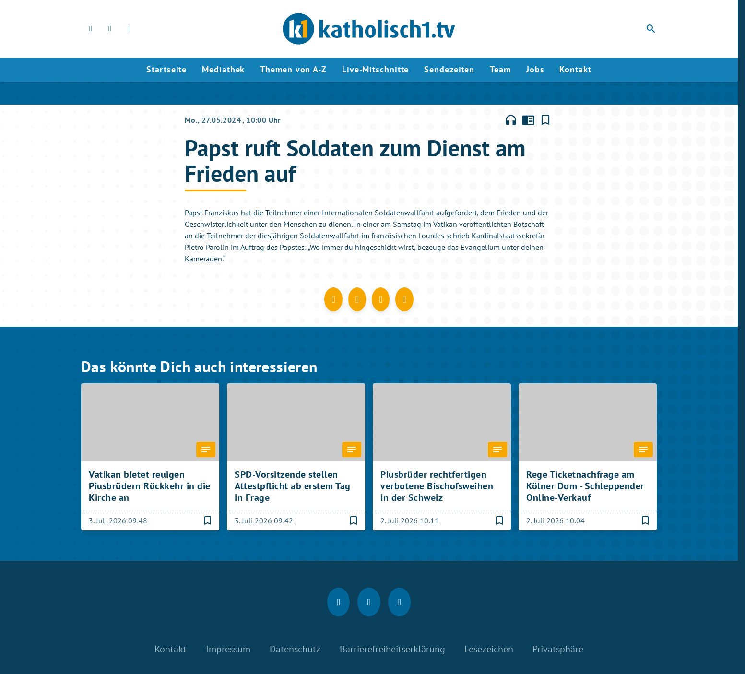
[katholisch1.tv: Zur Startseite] (369, 29)
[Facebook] (90, 28)
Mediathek (223, 69)
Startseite (166, 69)
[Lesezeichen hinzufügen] (545, 120)
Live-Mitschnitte (375, 69)
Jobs (535, 69)
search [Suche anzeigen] (651, 29)
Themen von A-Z (293, 69)
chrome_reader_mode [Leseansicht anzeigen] (528, 120)
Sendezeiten (449, 69)
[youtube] (129, 28)
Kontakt (575, 69)
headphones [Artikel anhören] (511, 120)
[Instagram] (109, 28)
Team (500, 69)
